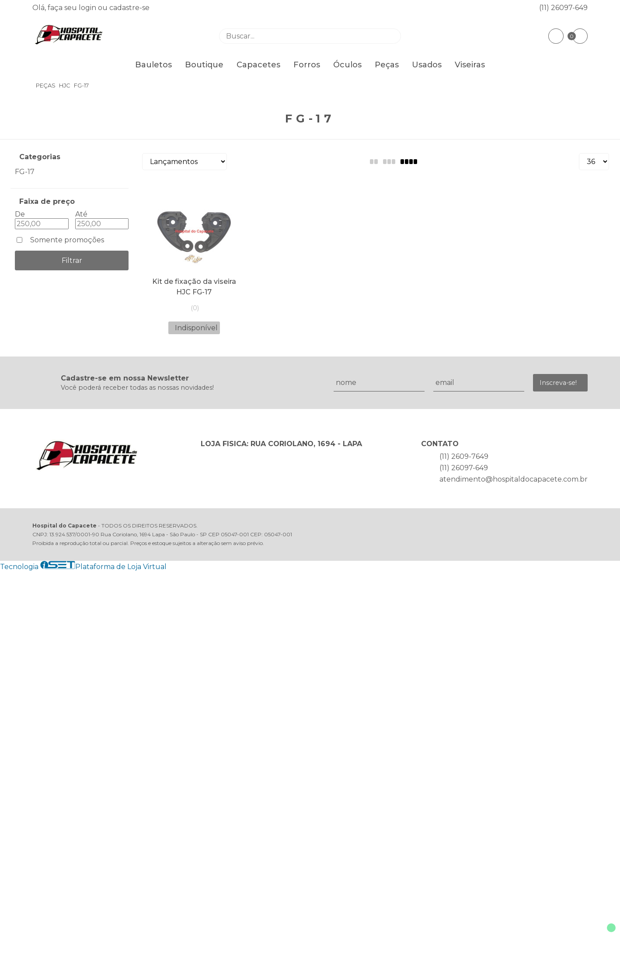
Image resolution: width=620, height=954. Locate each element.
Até (81, 214)
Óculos (347, 65)
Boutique (204, 65)
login (88, 7)
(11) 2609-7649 (463, 456)
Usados (427, 65)
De (20, 214)
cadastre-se (129, 7)
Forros (306, 65)
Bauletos (153, 65)
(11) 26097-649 (563, 7)
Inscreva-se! (558, 383)
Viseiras (470, 65)
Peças (387, 65)
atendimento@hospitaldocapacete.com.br (513, 479)
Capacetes (258, 65)
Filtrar (72, 260)
